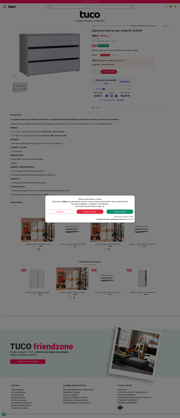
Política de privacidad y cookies (123, 217)
